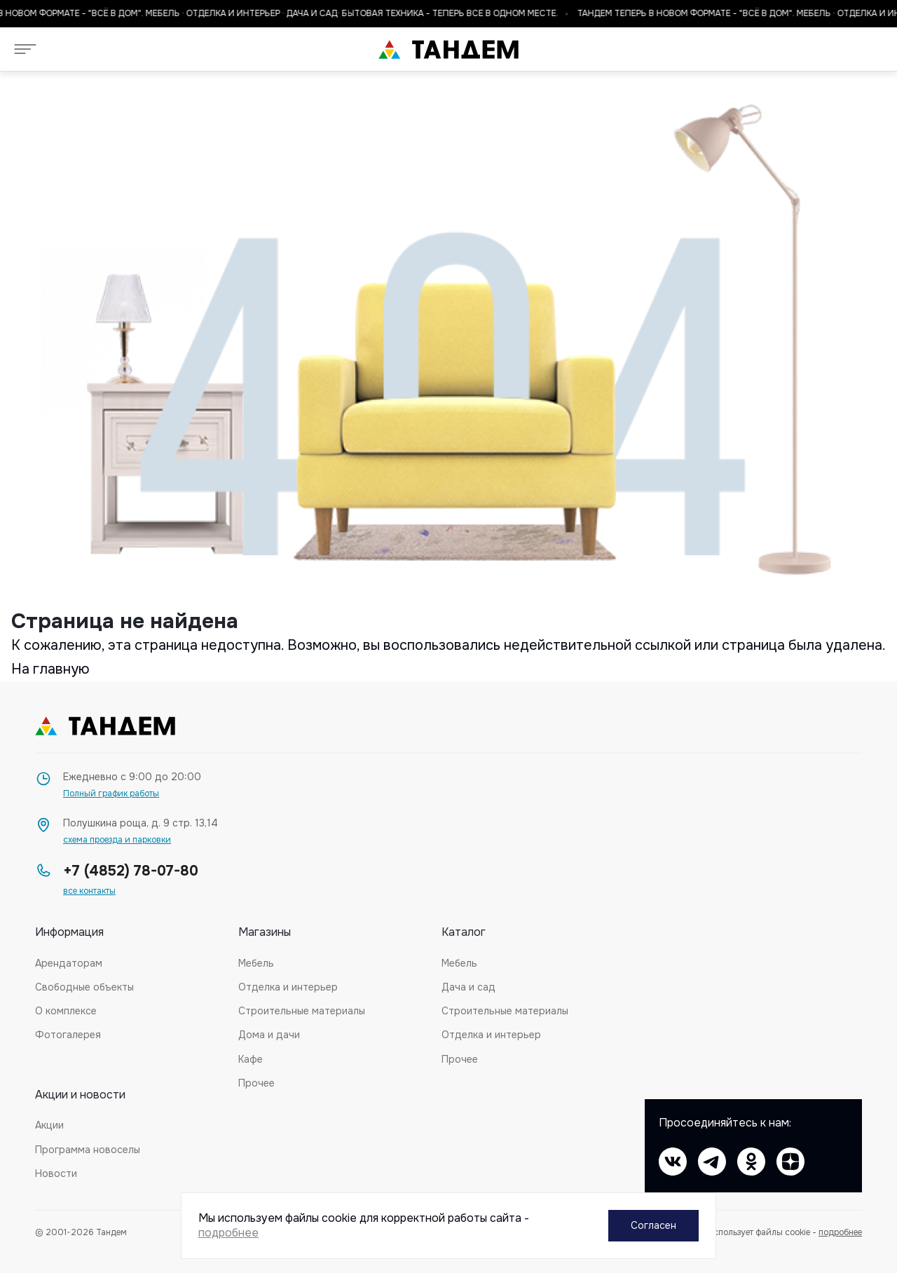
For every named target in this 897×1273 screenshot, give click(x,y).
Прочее (256, 1083)
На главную (50, 669)
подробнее (840, 1232)
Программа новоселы (87, 1149)
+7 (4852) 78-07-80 (130, 871)
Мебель (256, 963)
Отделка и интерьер (288, 987)
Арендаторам (68, 963)
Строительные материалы (301, 1011)
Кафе (250, 1059)
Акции (49, 1125)
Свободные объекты (84, 987)
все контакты (89, 891)
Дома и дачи (269, 1034)
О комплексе (66, 1011)
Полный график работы (111, 794)
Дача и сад (468, 987)
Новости (56, 1173)
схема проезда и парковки (117, 840)
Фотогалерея (68, 1034)
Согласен (653, 1225)
